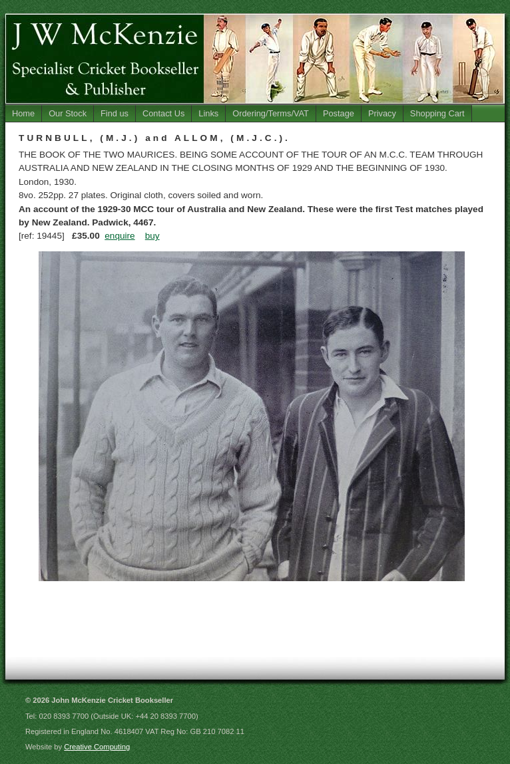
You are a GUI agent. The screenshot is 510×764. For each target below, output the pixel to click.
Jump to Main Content (472, 5)
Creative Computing (97, 747)
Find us (114, 113)
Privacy (382, 113)
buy (152, 236)
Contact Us (163, 113)
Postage (338, 113)
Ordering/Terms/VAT (270, 113)
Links (208, 113)
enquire (119, 236)
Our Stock (68, 113)
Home (23, 113)
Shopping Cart (437, 113)
